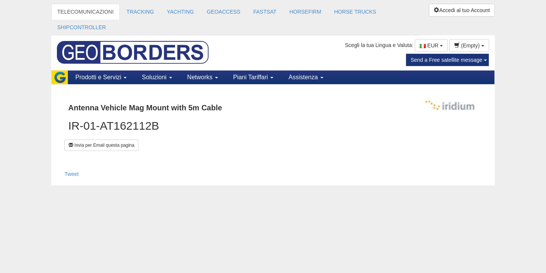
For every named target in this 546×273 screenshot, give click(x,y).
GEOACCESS (223, 12)
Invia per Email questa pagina (101, 145)
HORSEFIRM (305, 12)
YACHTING (180, 12)
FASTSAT (264, 12)
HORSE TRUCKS (355, 12)
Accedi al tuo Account (462, 10)
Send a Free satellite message (449, 60)
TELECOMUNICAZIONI (85, 12)
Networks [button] (202, 77)
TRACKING (140, 12)
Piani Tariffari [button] (253, 77)
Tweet (71, 174)
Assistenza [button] (306, 77)
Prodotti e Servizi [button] (101, 77)
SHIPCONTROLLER (81, 27)
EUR (431, 45)
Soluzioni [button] (157, 77)
